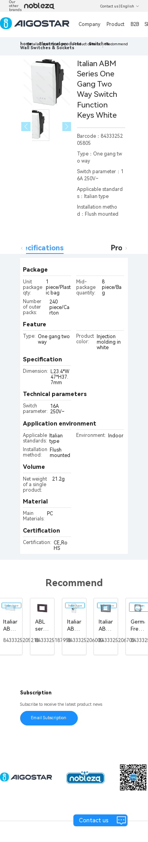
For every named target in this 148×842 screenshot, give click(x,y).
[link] (47, 47)
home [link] (26, 43)
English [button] (129, 6)
